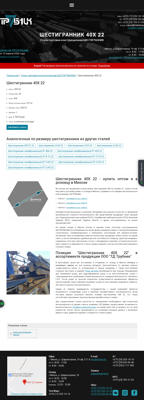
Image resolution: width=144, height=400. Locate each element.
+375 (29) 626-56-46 (101, 394)
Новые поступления (9, 57)
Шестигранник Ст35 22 (80, 145)
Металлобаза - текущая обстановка (126, 58)
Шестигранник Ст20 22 (51, 145)
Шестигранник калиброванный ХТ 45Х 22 (79, 151)
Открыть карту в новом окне (27, 393)
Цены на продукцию (14, 50)
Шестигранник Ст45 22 (109, 145)
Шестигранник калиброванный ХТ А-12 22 (31, 156)
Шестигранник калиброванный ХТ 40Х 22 (30, 151)
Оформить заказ (17, 127)
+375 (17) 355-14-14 (101, 388)
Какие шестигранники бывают (22, 333)
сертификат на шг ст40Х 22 (76, 199)
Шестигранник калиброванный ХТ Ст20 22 (31, 162)
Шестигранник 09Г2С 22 (21, 145)
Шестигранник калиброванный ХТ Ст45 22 (31, 167)
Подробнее (104, 65)
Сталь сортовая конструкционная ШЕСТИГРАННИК (48, 75)
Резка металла (91, 271)
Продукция (13, 75)
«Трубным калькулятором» (84, 307)
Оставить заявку (136, 28)
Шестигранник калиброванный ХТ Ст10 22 (81, 156)
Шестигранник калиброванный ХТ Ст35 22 (81, 162)
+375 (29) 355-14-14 (101, 391)
